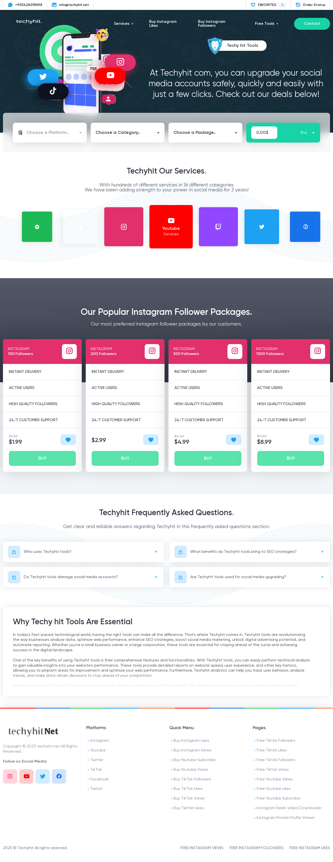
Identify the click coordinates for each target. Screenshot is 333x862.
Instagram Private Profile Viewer (284, 818)
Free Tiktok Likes (270, 750)
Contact (312, 24)
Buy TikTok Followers (190, 779)
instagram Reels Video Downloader (287, 808)
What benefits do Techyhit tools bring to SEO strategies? (235, 552)
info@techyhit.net (70, 4)
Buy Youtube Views (188, 770)
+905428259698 (25, 4)
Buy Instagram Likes (163, 24)
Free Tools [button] (264, 24)
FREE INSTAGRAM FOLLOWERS (256, 848)
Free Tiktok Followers (274, 740)
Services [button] (121, 24)
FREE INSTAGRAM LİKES (309, 848)
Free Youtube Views (273, 779)
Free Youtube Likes (272, 789)
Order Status (310, 4)
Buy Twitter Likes (186, 808)
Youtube (96, 750)
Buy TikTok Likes (186, 789)
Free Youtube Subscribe (276, 798)
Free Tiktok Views (271, 770)
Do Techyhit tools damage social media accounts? (63, 577)
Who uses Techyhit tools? (39, 552)
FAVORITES (268, 4)
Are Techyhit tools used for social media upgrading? (230, 577)
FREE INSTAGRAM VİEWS (201, 848)
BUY (42, 458)
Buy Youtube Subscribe (192, 760)
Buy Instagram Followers (211, 24)
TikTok (94, 770)
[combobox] (50, 132)
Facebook (97, 779)
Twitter (94, 760)
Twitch (94, 789)
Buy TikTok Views (187, 798)
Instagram (97, 740)
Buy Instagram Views (190, 750)
